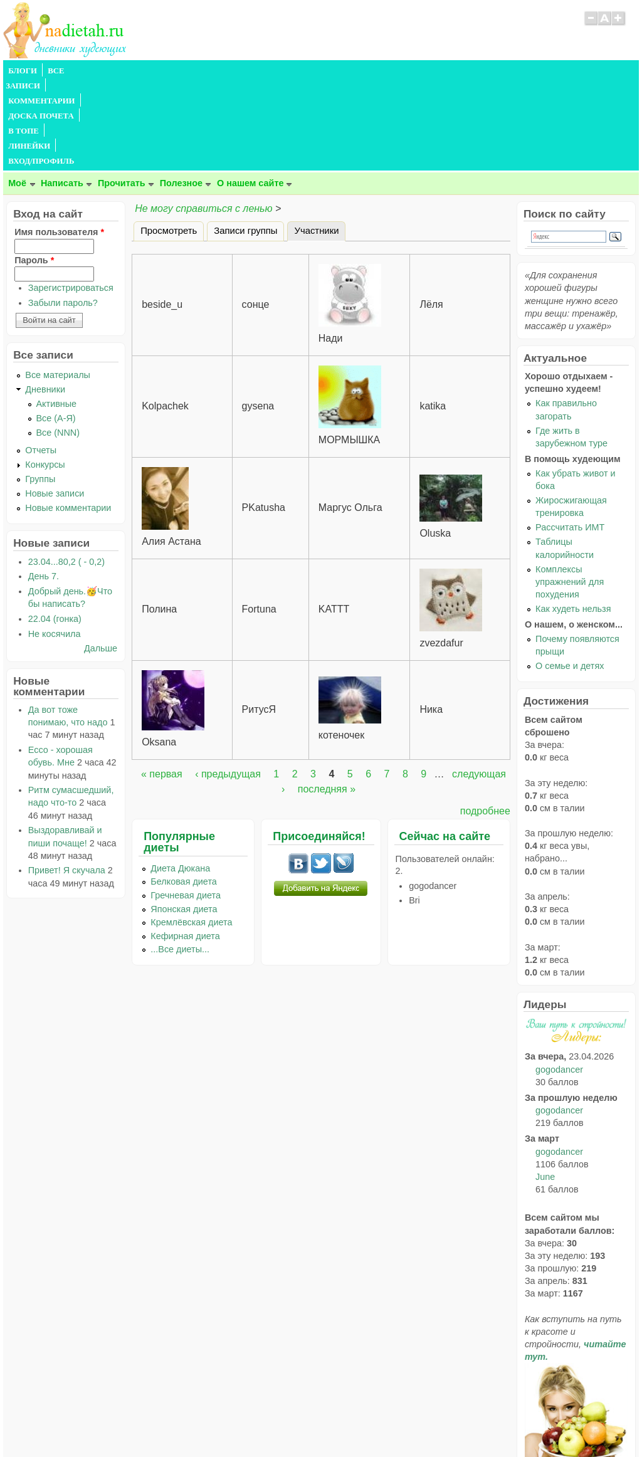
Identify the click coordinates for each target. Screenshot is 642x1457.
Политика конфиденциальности (350, 1422)
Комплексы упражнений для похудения (569, 491)
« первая (161, 683)
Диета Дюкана (180, 778)
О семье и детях (569, 576)
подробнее (485, 720)
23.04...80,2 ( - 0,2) (66, 471)
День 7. (43, 486)
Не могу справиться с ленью (203, 118)
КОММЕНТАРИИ (145, 70)
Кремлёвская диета (191, 832)
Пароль (34, 170)
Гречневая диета (185, 805)
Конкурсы (45, 374)
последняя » (326, 698)
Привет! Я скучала (66, 780)
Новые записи (54, 403)
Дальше (100, 558)
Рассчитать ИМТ (569, 437)
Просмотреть (168, 140)
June (545, 1086)
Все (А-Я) (56, 328)
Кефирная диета (184, 846)
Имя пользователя (59, 142)
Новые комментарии (68, 418)
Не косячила (54, 544)
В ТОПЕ (281, 70)
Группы (40, 389)
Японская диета (183, 819)
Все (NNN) (58, 342)
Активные (56, 313)
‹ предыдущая (228, 683)
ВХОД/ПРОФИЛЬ (393, 70)
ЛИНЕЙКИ (328, 70)
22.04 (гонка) (55, 528)
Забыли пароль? (63, 213)
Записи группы (245, 140)
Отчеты (40, 360)
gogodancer (559, 979)
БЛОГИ (22, 70)
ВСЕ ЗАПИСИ (74, 70)
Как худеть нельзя (573, 518)
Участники (319, 138)
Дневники (45, 299)
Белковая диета (183, 791)
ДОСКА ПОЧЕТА (222, 70)
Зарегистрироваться (70, 197)
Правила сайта (260, 1422)
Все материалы (57, 285)
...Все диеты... (179, 859)
